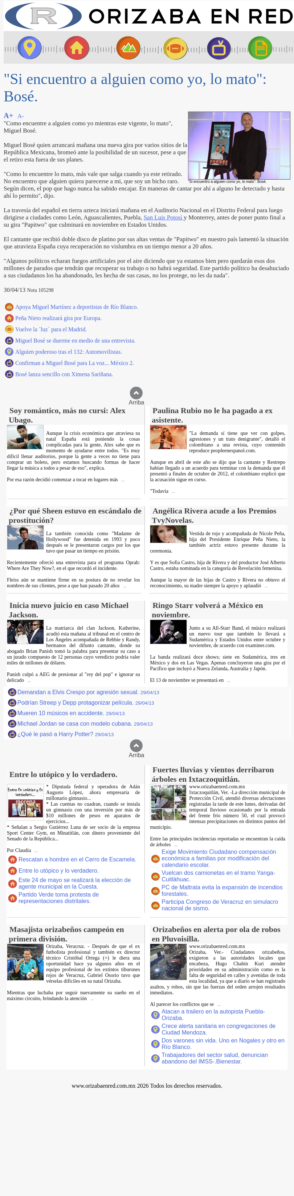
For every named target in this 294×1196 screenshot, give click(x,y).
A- (20, 116)
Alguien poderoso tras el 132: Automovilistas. (68, 352)
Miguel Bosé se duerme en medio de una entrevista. (75, 340)
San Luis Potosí (164, 217)
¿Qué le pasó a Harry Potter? (65, 734)
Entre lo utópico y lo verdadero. (59, 871)
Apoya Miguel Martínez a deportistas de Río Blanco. (76, 307)
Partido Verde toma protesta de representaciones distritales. (59, 897)
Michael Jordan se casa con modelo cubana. (85, 724)
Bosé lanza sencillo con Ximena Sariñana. (64, 374)
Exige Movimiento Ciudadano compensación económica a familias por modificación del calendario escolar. (219, 858)
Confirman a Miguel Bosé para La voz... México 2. (74, 363)
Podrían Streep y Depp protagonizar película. (85, 703)
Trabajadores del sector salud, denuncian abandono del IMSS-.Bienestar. (215, 1058)
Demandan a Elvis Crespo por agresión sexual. (88, 692)
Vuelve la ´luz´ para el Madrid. (51, 329)
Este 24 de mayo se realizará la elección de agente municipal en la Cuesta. (75, 883)
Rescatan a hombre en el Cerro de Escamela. (77, 859)
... (122, 480)
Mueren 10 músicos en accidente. (71, 713)
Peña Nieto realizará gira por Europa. (58, 318)
